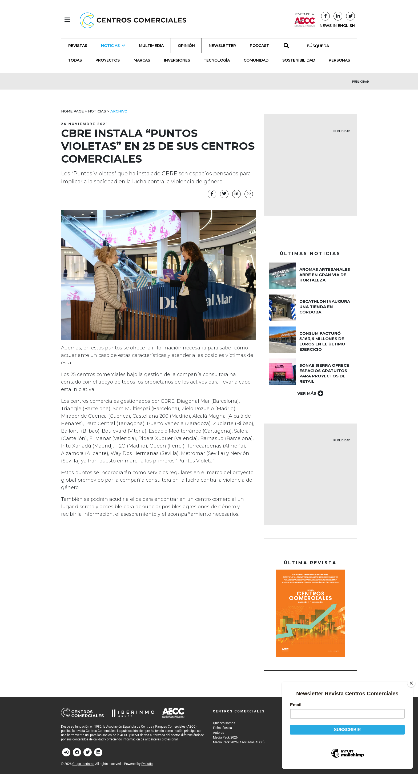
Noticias (97, 111)
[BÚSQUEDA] (320, 46)
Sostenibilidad (298, 60)
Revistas (77, 45)
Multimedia (151, 45)
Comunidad (256, 60)
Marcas (142, 60)
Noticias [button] (113, 45)
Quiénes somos (224, 723)
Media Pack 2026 (225, 737)
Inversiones (177, 60)
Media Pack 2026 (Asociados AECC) (238, 742)
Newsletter (222, 45)
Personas (339, 60)
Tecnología (217, 60)
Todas (75, 60)
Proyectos (107, 60)
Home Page (72, 111)
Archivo (118, 111)
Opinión (186, 45)
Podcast (259, 45)
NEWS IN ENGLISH (337, 25)
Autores (218, 733)
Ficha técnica (222, 728)
